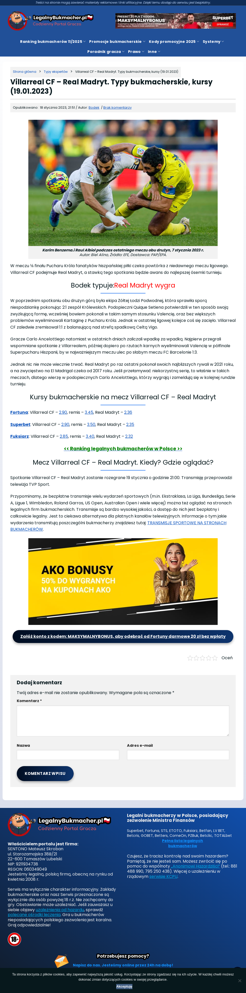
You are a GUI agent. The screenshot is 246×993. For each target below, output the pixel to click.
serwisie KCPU (163, 876)
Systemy (213, 41)
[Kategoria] (56, 71)
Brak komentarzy (117, 107)
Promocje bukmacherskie (117, 41)
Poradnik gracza (105, 51)
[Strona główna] (24, 71)
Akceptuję (124, 986)
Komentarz (29, 700)
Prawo (136, 51)
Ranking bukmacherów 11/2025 (53, 41)
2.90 (63, 412)
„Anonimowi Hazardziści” (195, 866)
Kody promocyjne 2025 (174, 41)
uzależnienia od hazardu (60, 910)
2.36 (128, 412)
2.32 (129, 436)
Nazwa (23, 745)
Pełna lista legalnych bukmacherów (182, 843)
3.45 (89, 412)
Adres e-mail (140, 745)
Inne (154, 51)
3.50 (91, 424)
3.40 (90, 436)
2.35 (130, 424)
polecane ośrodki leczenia (34, 915)
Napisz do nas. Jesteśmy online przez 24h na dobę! (123, 965)
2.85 (64, 436)
